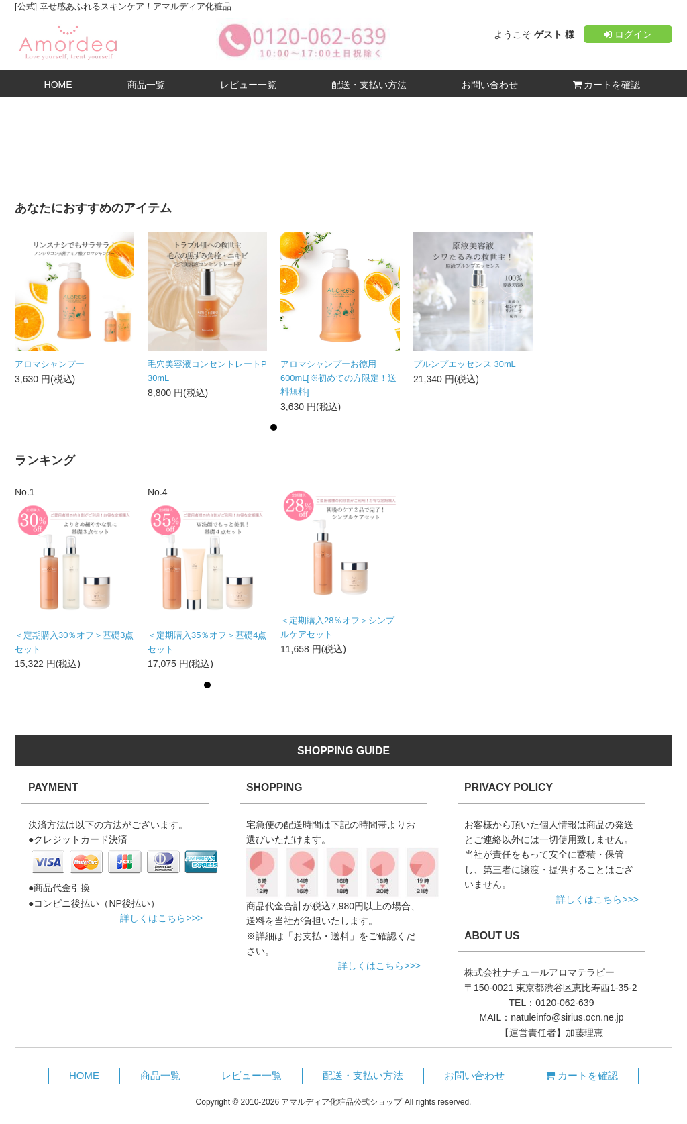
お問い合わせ (490, 84)
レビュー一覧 (248, 84)
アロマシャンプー (50, 364)
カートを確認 (607, 84)
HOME (58, 84)
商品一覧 (146, 84)
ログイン (628, 34)
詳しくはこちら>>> (161, 918)
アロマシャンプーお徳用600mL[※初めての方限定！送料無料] (338, 378)
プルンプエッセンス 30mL (464, 364)
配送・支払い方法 (369, 84)
